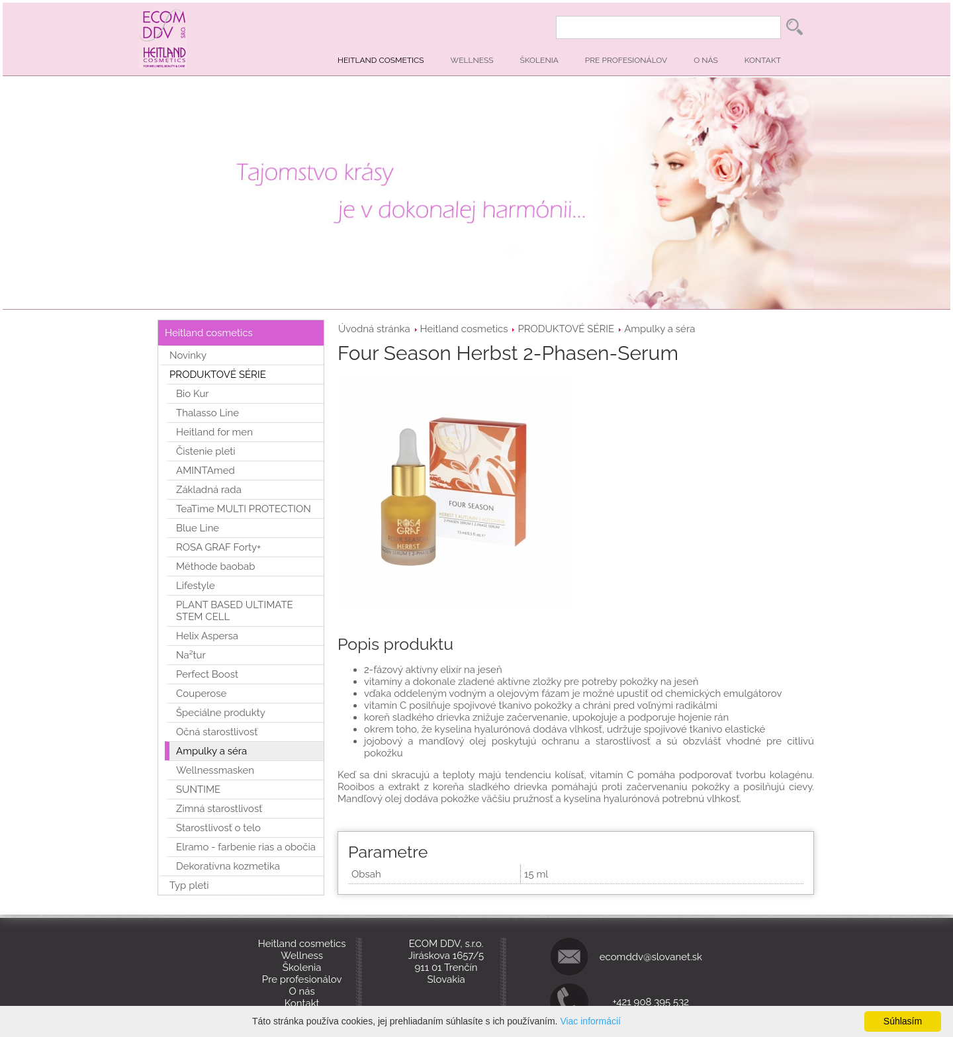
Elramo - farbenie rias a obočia (246, 847)
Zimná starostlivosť (219, 809)
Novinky (187, 355)
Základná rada (209, 490)
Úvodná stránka (374, 329)
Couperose (201, 693)
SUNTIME (198, 789)
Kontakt (763, 60)
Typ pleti (189, 885)
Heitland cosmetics (381, 60)
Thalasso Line (207, 413)
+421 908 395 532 (651, 1002)
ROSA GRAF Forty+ (218, 547)
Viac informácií (590, 1021)
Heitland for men (214, 432)
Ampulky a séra (659, 329)
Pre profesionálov (626, 60)
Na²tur (191, 655)
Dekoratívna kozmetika (228, 866)
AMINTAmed (205, 470)
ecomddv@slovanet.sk (651, 957)
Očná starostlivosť (216, 732)
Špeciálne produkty (220, 713)
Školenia (539, 60)
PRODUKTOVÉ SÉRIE (566, 329)
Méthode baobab (215, 566)
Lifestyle (195, 586)
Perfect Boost (207, 674)
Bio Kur (192, 394)
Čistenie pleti (206, 451)
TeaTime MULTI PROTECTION (243, 509)
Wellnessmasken (215, 770)
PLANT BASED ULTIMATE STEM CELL (234, 611)
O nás (706, 60)
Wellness (472, 60)
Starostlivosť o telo (218, 828)
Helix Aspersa (207, 636)
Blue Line (197, 528)
